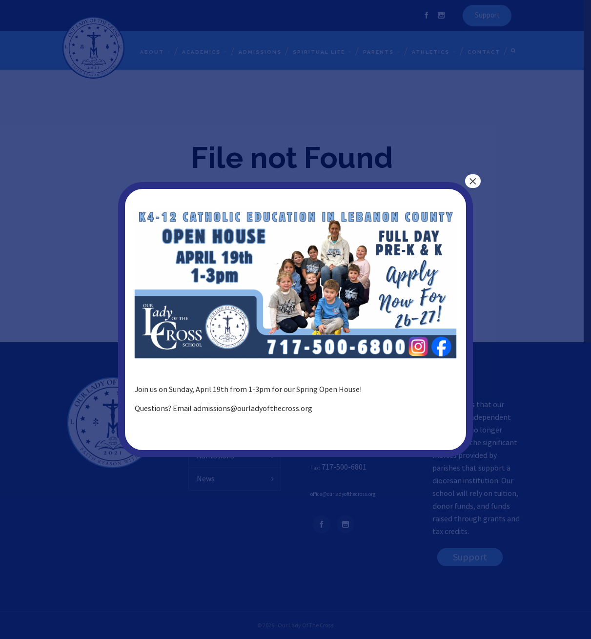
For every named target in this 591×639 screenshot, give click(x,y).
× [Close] (473, 181)
